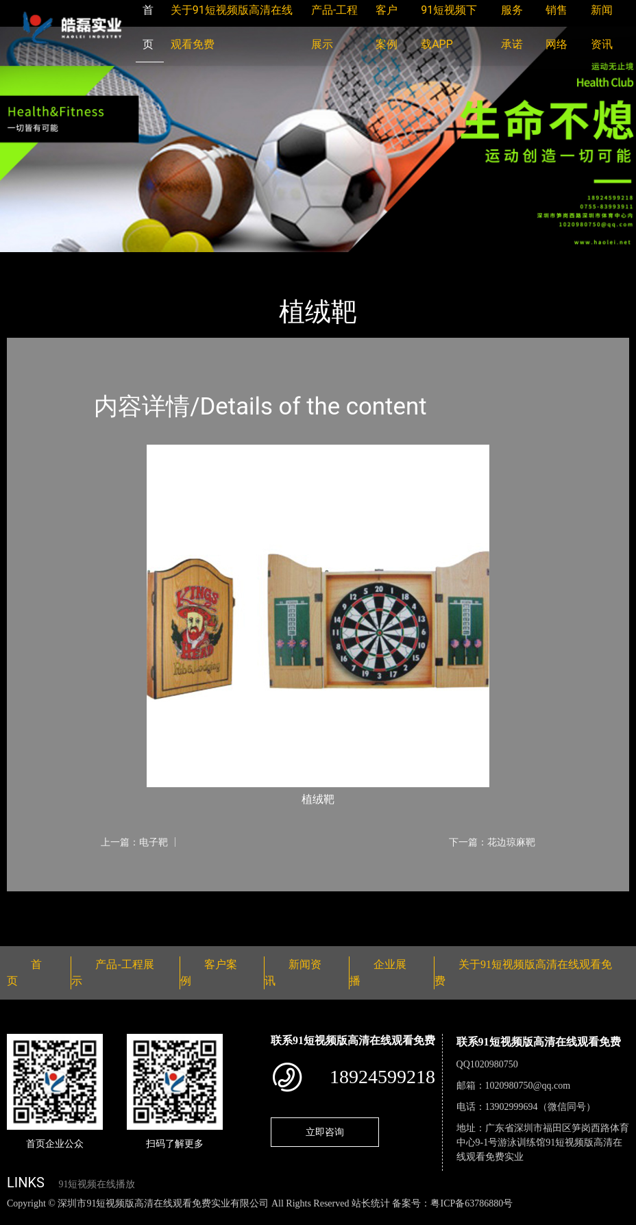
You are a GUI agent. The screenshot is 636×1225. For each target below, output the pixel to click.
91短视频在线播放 (96, 1184)
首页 (31, 261)
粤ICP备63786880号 (471, 1203)
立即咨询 (325, 1131)
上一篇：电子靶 (134, 842)
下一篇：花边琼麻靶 (492, 842)
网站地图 (20, 1218)
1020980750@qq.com (528, 1085)
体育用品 (157, 261)
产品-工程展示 (89, 261)
